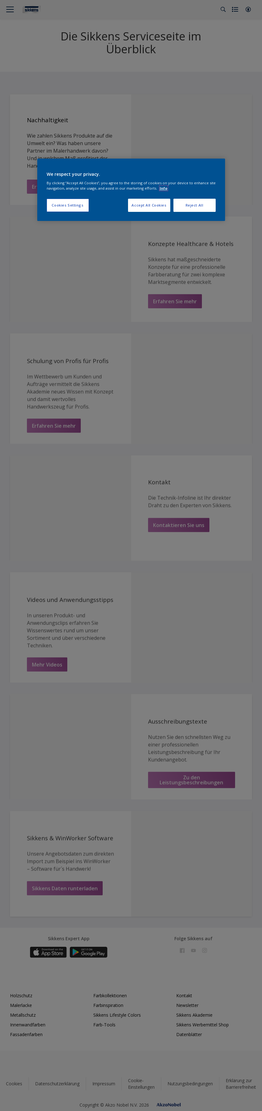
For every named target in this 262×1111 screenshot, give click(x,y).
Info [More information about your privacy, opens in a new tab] (163, 188)
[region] (131, 190)
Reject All (194, 205)
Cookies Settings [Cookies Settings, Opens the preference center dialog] (67, 205)
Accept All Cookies (148, 205)
